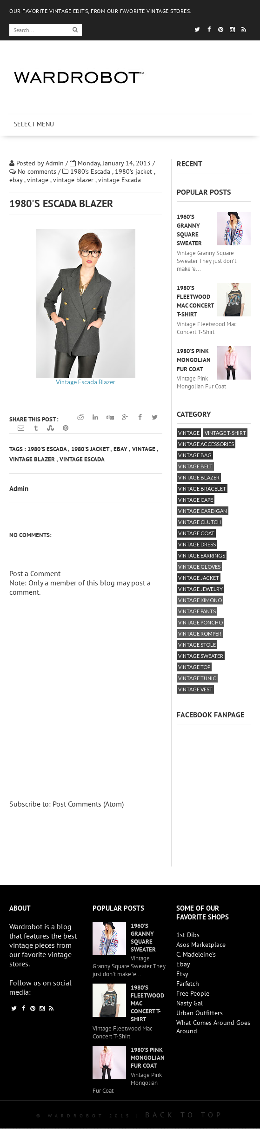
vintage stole (197, 645)
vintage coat (196, 533)
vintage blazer (74, 180)
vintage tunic (197, 678)
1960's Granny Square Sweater (143, 937)
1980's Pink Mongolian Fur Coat (194, 360)
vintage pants (197, 611)
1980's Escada (91, 171)
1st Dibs (188, 935)
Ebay (183, 964)
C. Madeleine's (196, 954)
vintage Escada (119, 180)
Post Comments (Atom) (88, 803)
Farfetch (187, 983)
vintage (38, 180)
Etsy (182, 974)
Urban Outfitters (199, 1013)
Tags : (18, 449)
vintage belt (195, 466)
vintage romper (199, 633)
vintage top (194, 667)
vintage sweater (200, 656)
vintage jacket (198, 578)
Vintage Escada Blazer (85, 382)
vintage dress (197, 544)
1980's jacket (134, 171)
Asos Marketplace (201, 944)
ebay (16, 180)
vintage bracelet (202, 489)
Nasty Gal (189, 1003)
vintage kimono (200, 600)
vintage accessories (206, 444)
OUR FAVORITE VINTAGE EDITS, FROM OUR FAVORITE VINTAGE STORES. (100, 10)
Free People (192, 993)
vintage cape (195, 500)
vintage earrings (201, 555)
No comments (38, 171)
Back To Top (184, 1114)
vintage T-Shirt (225, 433)
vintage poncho (200, 622)
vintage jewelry (200, 589)
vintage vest (195, 689)
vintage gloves (199, 567)
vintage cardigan (202, 511)
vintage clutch (199, 522)
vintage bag (195, 455)
